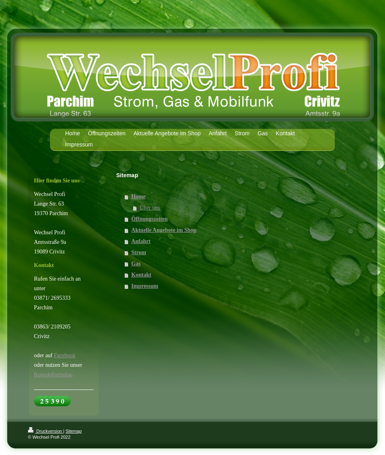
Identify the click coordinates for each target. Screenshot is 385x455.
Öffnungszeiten (149, 219)
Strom (138, 252)
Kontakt (141, 275)
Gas (136, 264)
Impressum (144, 286)
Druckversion (45, 431)
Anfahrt (141, 241)
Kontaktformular (52, 375)
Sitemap (73, 431)
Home (138, 197)
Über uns (150, 208)
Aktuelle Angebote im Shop (163, 230)
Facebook (64, 355)
